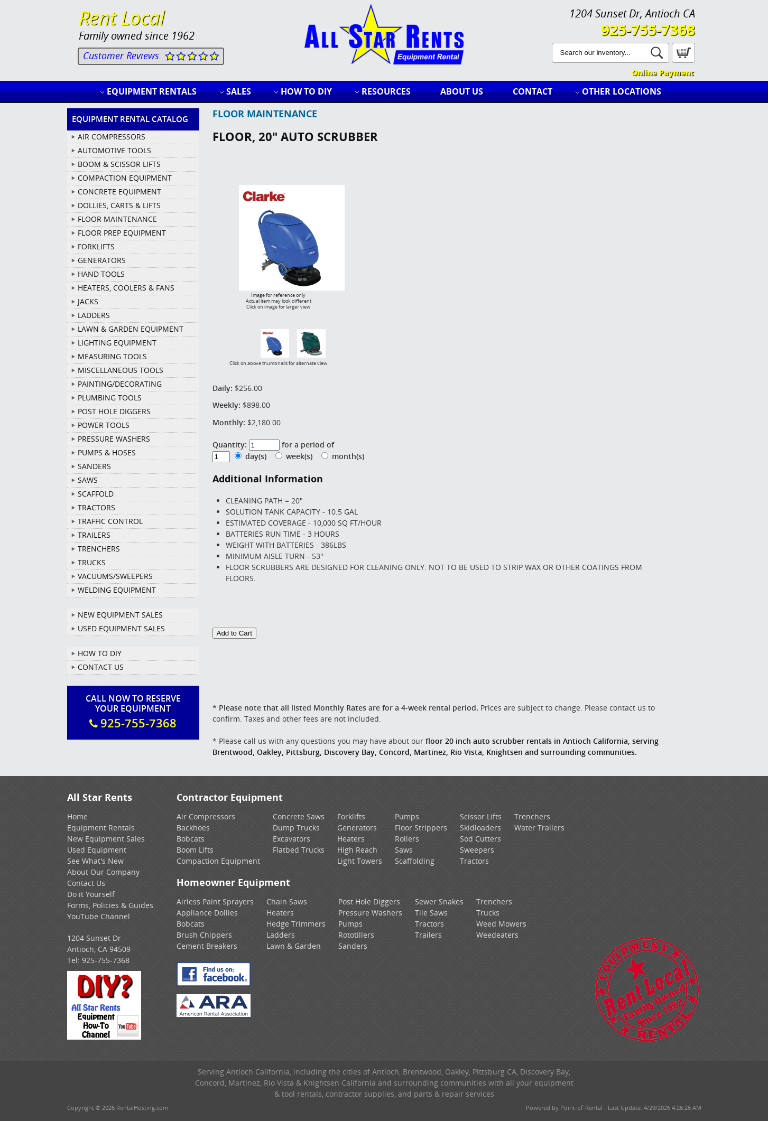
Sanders (352, 946)
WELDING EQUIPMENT (117, 590)
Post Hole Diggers (369, 901)
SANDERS (94, 466)
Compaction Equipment (218, 861)
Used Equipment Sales (121, 628)
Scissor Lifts (481, 816)
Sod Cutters (480, 839)
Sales (238, 91)
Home (77, 816)
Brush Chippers (204, 935)
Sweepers (477, 850)
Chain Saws (286, 901)
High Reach (357, 850)
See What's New (95, 861)
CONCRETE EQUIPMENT (119, 191)
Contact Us (101, 667)
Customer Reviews (121, 55)
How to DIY (306, 91)
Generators (357, 828)
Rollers (407, 839)
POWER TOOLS (103, 425)
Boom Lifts (195, 850)
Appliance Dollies (207, 913)
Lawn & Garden (293, 946)
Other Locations (621, 91)
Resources (386, 91)
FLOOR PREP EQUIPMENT (122, 233)
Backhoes (193, 828)
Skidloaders (480, 828)
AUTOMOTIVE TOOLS (114, 150)
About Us (461, 91)
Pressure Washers (370, 913)
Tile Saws (431, 913)
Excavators (291, 839)
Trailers (428, 935)
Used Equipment (96, 850)
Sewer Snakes (439, 901)
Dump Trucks (296, 828)
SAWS (88, 480)
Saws (404, 850)
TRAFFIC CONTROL (110, 521)
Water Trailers (539, 828)
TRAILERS (94, 535)
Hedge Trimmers (296, 924)
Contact (532, 91)
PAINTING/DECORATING (120, 384)
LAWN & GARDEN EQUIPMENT (130, 329)
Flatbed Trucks (299, 850)
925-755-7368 (648, 30)
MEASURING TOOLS (112, 356)
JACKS (88, 301)
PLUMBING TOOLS (110, 398)
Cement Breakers (207, 946)
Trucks (487, 913)
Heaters (351, 839)
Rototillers (356, 935)
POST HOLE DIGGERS (114, 411)
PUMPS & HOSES (107, 452)
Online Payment (662, 73)
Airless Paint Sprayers (215, 901)
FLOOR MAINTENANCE (117, 219)
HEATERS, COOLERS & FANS (126, 288)
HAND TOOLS (101, 274)
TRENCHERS (99, 549)
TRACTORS (96, 507)
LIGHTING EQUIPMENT (117, 343)
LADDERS (94, 315)
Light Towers (359, 861)
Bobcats (191, 839)
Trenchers (532, 816)
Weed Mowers (501, 924)
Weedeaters (497, 935)
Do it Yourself (91, 894)
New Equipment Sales (120, 615)
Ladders (280, 935)
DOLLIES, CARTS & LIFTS (119, 205)
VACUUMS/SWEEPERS (115, 576)
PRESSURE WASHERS (114, 439)
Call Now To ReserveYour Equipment (133, 712)
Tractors (474, 861)
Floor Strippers (421, 828)
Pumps (407, 816)
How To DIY (100, 653)
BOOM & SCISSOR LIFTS (119, 164)
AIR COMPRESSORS (111, 137)
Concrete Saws (299, 816)
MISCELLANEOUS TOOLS (120, 370)
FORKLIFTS (96, 246)
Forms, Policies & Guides (110, 905)
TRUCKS (92, 562)
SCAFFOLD (96, 494)
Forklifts (351, 816)
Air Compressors (206, 816)
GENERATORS (102, 260)
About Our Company (103, 872)
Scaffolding (414, 861)
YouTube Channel (98, 916)
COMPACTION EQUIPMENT (125, 178)
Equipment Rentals (152, 91)
